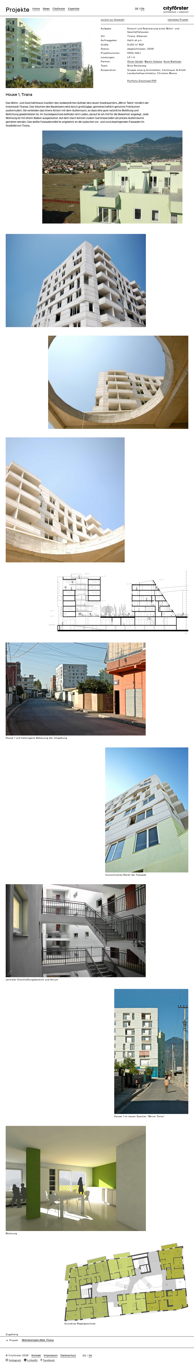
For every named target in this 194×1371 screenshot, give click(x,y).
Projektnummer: (110, 53)
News (46, 8)
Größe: (105, 44)
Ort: (103, 36)
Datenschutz (68, 1355)
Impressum (51, 1355)
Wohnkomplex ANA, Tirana (38, 1340)
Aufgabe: (106, 28)
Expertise (73, 8)
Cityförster (58, 8)
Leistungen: (108, 57)
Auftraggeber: (109, 40)
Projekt (13, 1340)
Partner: (106, 61)
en (142, 8)
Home (36, 8)
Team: (104, 65)
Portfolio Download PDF (142, 81)
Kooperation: (109, 70)
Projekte (18, 9)
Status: (105, 49)
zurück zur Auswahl (112, 19)
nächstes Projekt (178, 19)
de (136, 8)
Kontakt (36, 1355)
